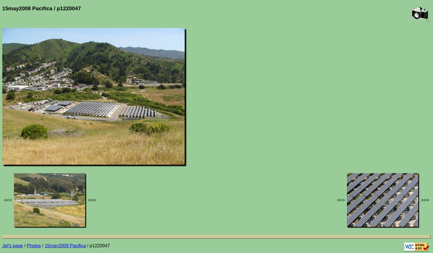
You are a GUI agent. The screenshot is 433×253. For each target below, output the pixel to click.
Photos (34, 245)
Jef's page (12, 245)
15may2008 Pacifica (65, 245)
